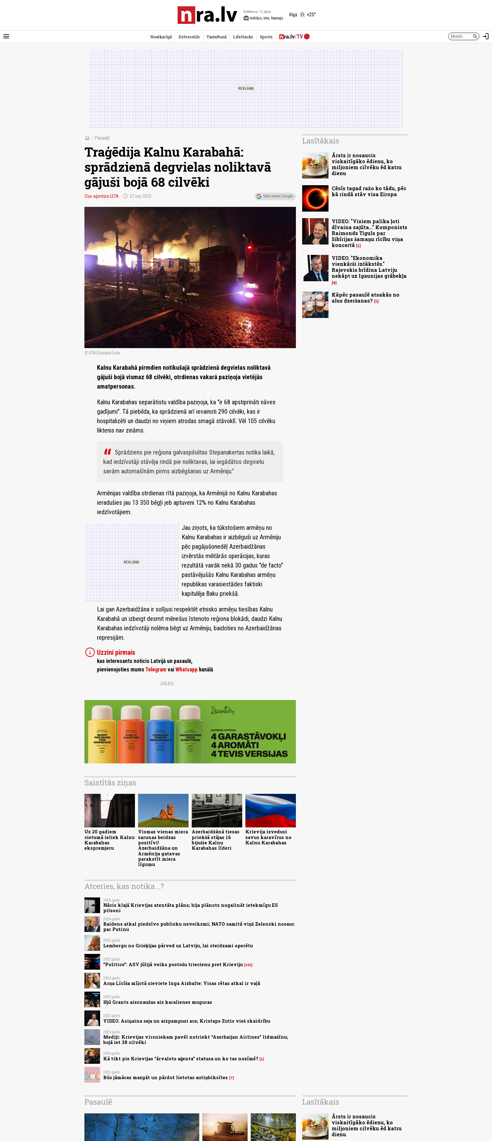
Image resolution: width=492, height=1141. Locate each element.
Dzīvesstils (189, 36)
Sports (266, 36)
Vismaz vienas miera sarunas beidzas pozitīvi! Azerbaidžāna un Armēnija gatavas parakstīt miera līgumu (163, 848)
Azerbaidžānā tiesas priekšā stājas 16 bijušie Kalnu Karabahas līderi (215, 840)
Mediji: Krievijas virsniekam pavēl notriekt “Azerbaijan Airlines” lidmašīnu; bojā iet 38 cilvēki (195, 1039)
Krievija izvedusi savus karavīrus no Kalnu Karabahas (268, 837)
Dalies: (167, 683)
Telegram (155, 669)
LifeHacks (243, 36)
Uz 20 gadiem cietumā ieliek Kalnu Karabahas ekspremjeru (109, 840)
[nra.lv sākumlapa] (207, 15)
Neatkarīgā (161, 36)
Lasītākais (320, 141)
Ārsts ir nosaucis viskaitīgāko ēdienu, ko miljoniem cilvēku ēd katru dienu (367, 164)
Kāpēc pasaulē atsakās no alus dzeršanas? (365, 297)
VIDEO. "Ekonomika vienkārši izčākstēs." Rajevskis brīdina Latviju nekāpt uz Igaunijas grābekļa (369, 267)
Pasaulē (102, 138)
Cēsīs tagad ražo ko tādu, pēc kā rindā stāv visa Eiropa (369, 191)
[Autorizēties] (485, 36)
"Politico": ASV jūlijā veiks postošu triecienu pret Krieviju (173, 964)
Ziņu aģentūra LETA (101, 196)
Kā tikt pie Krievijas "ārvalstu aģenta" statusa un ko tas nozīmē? (180, 1059)
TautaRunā (216, 36)
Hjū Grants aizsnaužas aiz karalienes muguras (157, 1002)
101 (248, 965)
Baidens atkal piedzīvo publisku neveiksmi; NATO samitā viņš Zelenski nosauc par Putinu (198, 926)
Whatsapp (186, 669)
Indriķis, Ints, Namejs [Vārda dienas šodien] (263, 18)
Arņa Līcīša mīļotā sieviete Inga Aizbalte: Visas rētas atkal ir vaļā (181, 983)
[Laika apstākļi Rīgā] (302, 15)
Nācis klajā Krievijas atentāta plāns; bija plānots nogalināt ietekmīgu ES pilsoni (190, 907)
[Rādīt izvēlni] (6, 36)
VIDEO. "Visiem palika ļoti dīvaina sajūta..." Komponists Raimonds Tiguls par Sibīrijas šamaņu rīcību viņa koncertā (369, 233)
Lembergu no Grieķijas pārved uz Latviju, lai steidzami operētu (178, 946)
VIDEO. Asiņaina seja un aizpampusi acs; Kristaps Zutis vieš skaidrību (186, 1021)
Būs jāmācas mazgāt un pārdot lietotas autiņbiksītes (165, 1077)
